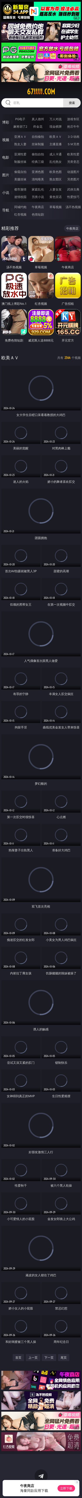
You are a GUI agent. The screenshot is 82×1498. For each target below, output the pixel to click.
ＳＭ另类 (73, 144)
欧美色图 (55, 172)
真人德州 (38, 119)
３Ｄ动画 (73, 136)
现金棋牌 (55, 126)
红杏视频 (20, 214)
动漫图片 (73, 172)
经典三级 (38, 162)
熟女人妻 (20, 144)
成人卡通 (55, 154)
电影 (5, 157)
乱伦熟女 (55, 162)
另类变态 (73, 162)
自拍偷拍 (38, 136)
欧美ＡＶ (55, 136)
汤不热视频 (73, 207)
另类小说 (38, 197)
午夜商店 (38, 207)
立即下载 (66, 1488)
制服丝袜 (20, 162)
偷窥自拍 (20, 172)
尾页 (64, 1357)
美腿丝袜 (20, 179)
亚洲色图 (38, 172)
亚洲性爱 (20, 154)
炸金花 (37, 126)
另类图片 (73, 179)
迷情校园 (20, 197)
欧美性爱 (73, 154)
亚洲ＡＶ (20, 136)
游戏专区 (73, 119)
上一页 (33, 1357)
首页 (18, 1357)
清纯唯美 (38, 179)
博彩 (5, 122)
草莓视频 (55, 207)
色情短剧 (38, 214)
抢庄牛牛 (73, 126)
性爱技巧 (73, 197)
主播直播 (55, 144)
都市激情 (20, 189)
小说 (5, 192)
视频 (5, 139)
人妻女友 (55, 189)
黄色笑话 (55, 197)
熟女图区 (55, 179)
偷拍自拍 (38, 154)
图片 (5, 174)
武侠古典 (73, 189)
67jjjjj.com (41, 91)
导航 (5, 210)
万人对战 (55, 119)
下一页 (49, 1357)
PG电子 (20, 119)
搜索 (72, 103)
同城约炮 (20, 207)
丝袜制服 (38, 144)
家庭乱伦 (38, 189)
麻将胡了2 (20, 126)
